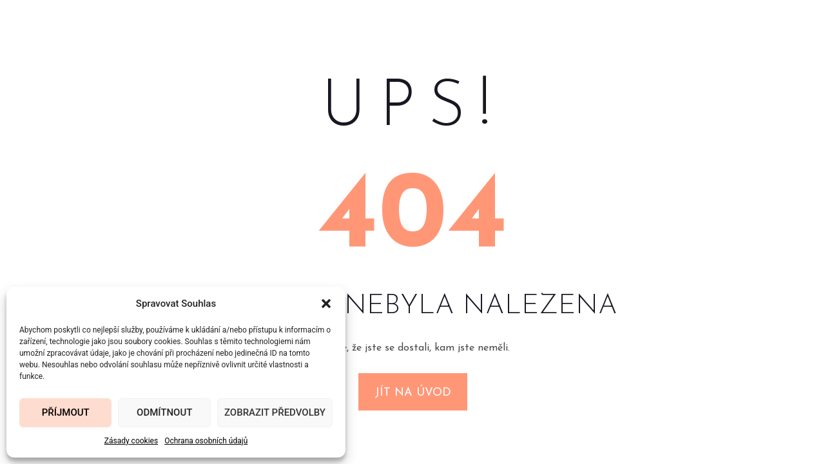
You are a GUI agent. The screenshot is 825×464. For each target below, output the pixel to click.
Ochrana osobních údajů (206, 440)
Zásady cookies (131, 440)
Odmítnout (164, 412)
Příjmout (66, 412)
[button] (326, 303)
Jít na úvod (412, 393)
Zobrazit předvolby (274, 412)
